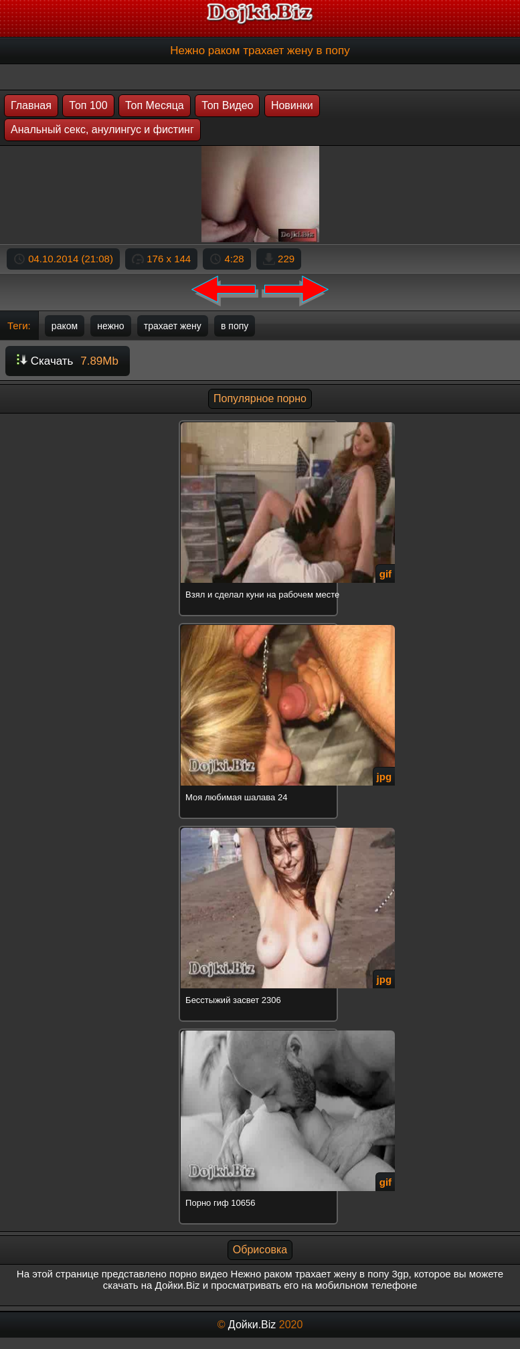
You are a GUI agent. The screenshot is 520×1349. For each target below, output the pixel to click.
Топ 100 (88, 105)
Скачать (67, 361)
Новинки (292, 105)
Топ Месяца (154, 105)
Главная (31, 105)
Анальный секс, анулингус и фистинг (102, 129)
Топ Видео (227, 105)
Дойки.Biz (252, 1324)
